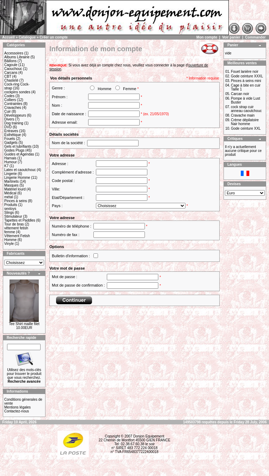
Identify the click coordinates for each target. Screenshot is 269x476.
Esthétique (12, 135)
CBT (7, 76)
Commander (255, 37)
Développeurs (15, 115)
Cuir (7, 111)
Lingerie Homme (17, 178)
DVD (8, 127)
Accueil (8, 37)
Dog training (13, 123)
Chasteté (11, 80)
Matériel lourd (15, 189)
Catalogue (27, 37)
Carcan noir (240, 94)
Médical (10, 193)
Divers (9, 119)
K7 (6, 166)
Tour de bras (14, 224)
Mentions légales (17, 407)
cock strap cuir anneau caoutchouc (246, 109)
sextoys (10, 209)
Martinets (11, 181)
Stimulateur (13, 216)
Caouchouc (13, 69)
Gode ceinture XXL (246, 128)
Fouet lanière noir (244, 72)
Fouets (9, 139)
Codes (9, 96)
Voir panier (231, 37)
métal (8, 197)
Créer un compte (53, 37)
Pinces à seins (15, 201)
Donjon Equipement (148, 436)
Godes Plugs (14, 150)
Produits (10, 205)
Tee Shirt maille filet (24, 324)
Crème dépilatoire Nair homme (245, 122)
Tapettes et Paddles (19, 220)
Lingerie (10, 174)
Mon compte (206, 37)
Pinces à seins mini (246, 81)
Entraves (11, 131)
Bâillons (10, 61)
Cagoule (10, 65)
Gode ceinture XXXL (247, 76)
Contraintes (13, 104)
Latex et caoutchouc (20, 170)
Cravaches (12, 108)
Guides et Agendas (19, 154)
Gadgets (11, 143)
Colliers (10, 100)
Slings (9, 213)
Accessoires (13, 53)
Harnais (10, 158)
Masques (11, 185)
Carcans (10, 73)
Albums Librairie (17, 57)
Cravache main (243, 115)
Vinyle (9, 244)
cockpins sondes (17, 92)
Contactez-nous (16, 411)
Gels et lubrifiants (17, 146)
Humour (10, 162)
